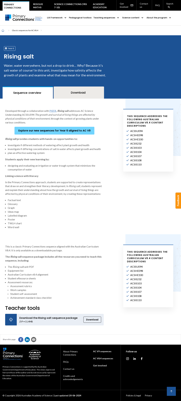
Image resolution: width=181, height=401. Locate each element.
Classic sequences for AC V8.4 (25, 30)
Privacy (148, 395)
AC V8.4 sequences (103, 358)
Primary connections (12, 6)
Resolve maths (38, 6)
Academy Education (100, 6)
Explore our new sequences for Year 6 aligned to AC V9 (54, 130)
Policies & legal (133, 395)
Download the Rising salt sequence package (48, 318)
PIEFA (52, 110)
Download (92, 319)
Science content (133, 17)
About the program (159, 17)
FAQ (157, 5)
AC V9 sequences (102, 351)
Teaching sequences (106, 17)
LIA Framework (57, 17)
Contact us (144, 5)
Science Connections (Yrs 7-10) (70, 6)
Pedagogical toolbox (80, 17)
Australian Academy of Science (36, 395)
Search (169, 5)
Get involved (126, 5)
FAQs (66, 361)
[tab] (28, 93)
